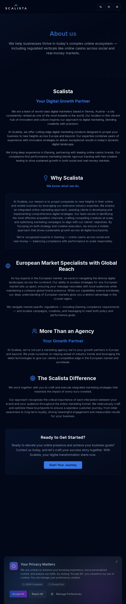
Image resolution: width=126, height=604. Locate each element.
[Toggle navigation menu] (117, 6)
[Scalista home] (16, 7)
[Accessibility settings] (100, 6)
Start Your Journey (63, 466)
